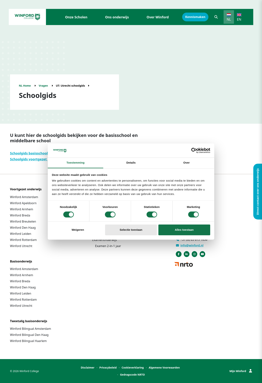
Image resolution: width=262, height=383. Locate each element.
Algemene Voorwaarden (164, 367)
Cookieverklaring (133, 367)
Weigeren (78, 229)
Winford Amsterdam (24, 197)
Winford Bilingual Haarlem (28, 341)
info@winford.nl (190, 245)
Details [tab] (131, 162)
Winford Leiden (20, 234)
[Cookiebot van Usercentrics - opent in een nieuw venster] (194, 150)
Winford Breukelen (23, 221)
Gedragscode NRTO (132, 374)
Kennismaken (195, 17)
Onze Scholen (76, 17)
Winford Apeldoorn (23, 203)
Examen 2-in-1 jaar (108, 246)
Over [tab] (186, 162)
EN (239, 19)
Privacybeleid (108, 367)
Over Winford (158, 17)
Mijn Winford (240, 371)
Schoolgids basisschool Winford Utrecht (42, 153)
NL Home (25, 85)
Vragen (43, 85)
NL (229, 19)
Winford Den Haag (23, 228)
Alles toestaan (184, 229)
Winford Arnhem (21, 209)
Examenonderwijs (104, 240)
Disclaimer (87, 367)
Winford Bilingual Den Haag (29, 335)
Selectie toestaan (131, 229)
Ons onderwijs (117, 17)
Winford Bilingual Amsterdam (30, 329)
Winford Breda (20, 215)
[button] (216, 17)
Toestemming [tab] (75, 162)
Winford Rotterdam (23, 240)
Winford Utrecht (21, 246)
